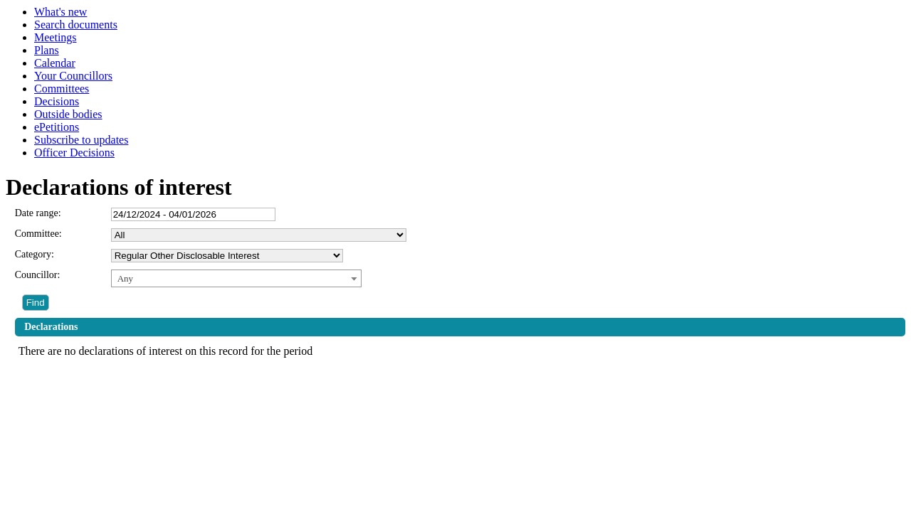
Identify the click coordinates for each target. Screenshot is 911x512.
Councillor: (37, 275)
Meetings (55, 37)
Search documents (75, 24)
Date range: (38, 213)
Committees (61, 88)
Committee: (38, 233)
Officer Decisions (74, 152)
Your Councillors (73, 76)
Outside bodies (68, 114)
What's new (60, 12)
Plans (46, 50)
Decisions (56, 101)
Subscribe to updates (81, 140)
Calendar (54, 63)
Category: (34, 254)
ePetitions (56, 127)
